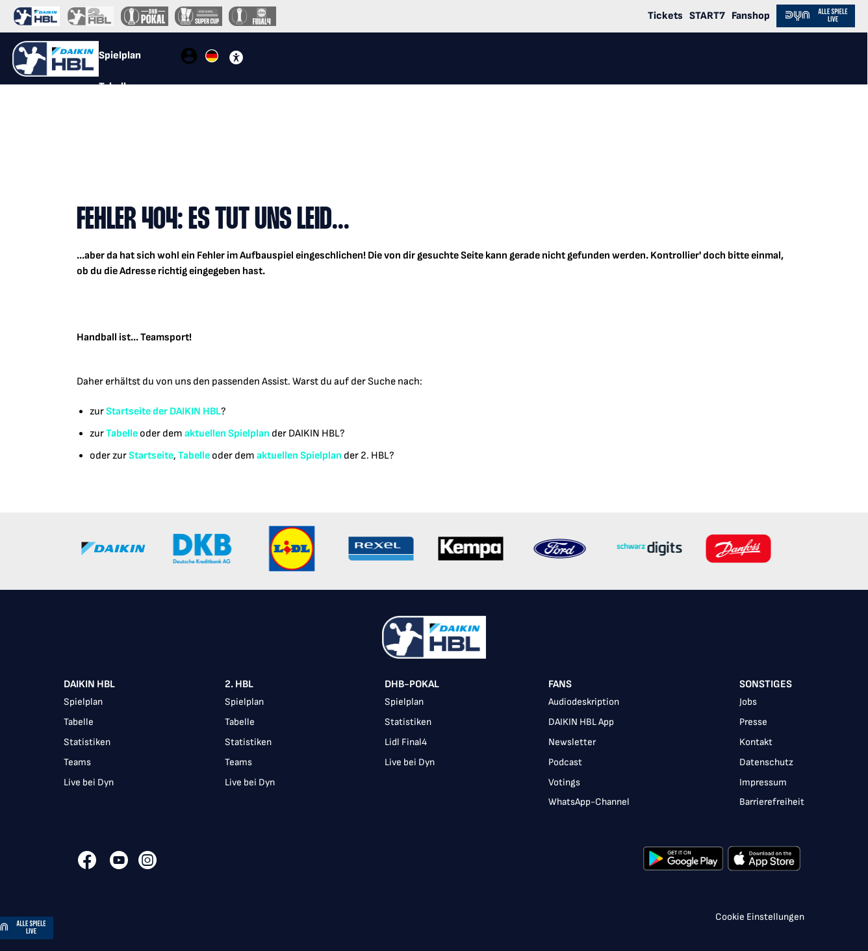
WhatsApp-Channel (589, 802)
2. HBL (239, 684)
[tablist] (139, 58)
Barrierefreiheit (771, 802)
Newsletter (572, 742)
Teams (77, 762)
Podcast (565, 762)
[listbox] (434, 745)
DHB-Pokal (412, 684)
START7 (707, 16)
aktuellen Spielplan (227, 433)
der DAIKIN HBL (186, 411)
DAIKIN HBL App (581, 722)
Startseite (128, 411)
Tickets (665, 16)
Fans (560, 684)
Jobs (748, 702)
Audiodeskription (583, 702)
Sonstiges (765, 684)
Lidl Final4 (406, 742)
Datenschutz (766, 762)
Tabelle (122, 433)
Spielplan (83, 702)
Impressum (763, 782)
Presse (753, 722)
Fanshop (751, 16)
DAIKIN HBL (89, 684)
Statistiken (87, 742)
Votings (564, 782)
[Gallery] (434, 551)
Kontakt (755, 742)
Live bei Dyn (89, 782)
